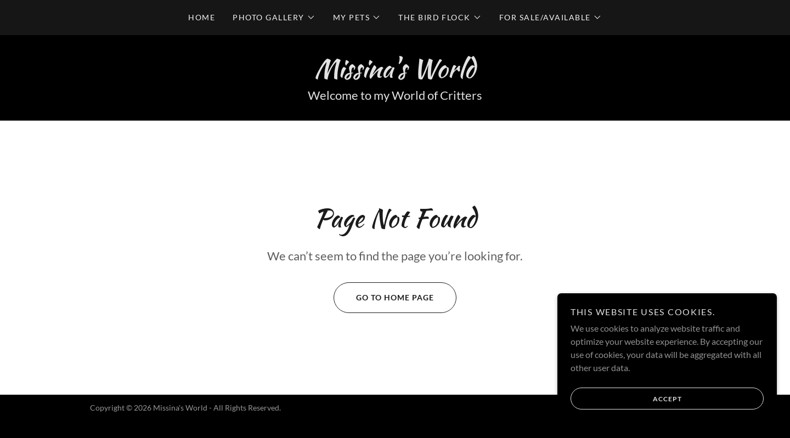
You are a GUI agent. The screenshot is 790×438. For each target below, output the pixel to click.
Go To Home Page (384, 297)
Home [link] (201, 17)
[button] (274, 17)
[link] (394, 74)
